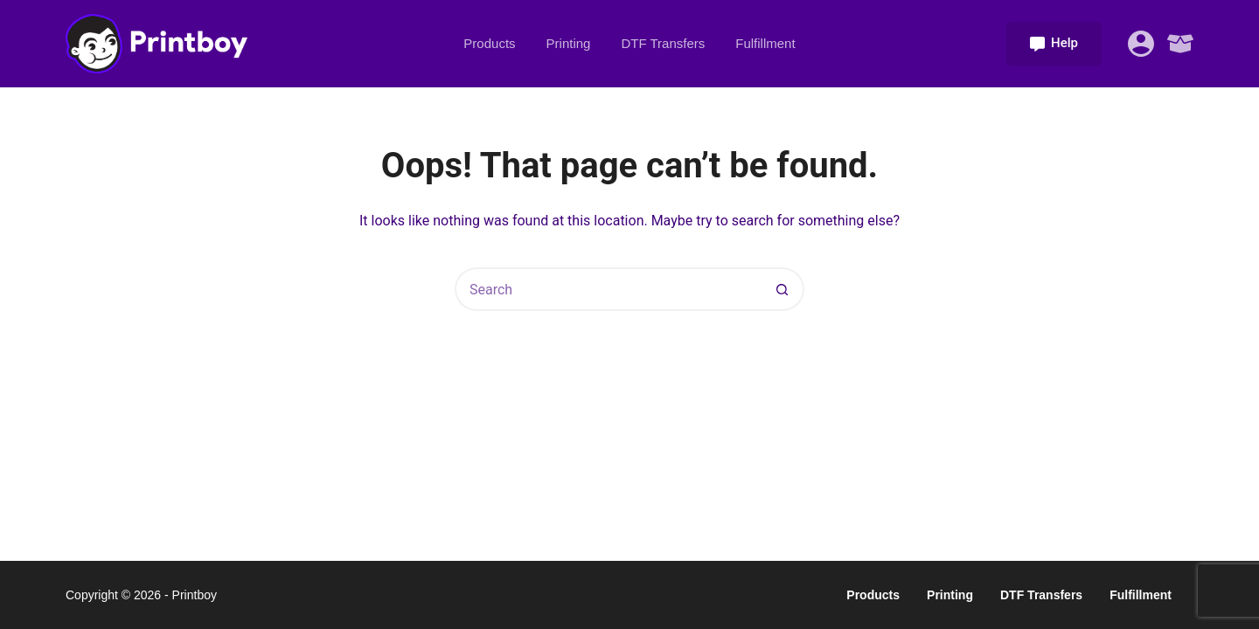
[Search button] (782, 289)
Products (489, 43)
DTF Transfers (663, 43)
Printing (568, 43)
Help (1054, 43)
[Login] (1141, 44)
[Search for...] (608, 289)
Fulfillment (765, 43)
